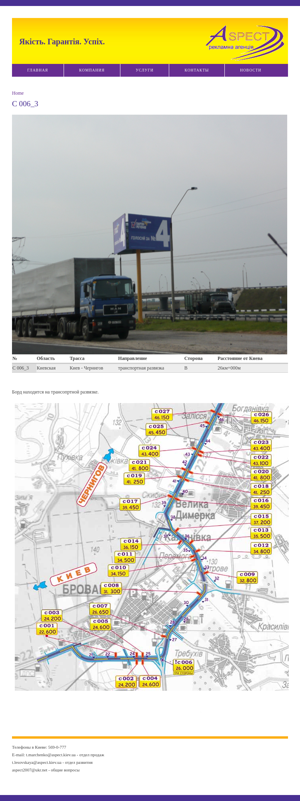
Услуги (145, 70)
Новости (251, 70)
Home (18, 93)
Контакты (196, 70)
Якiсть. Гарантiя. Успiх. (62, 41)
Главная (37, 70)
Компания (92, 70)
